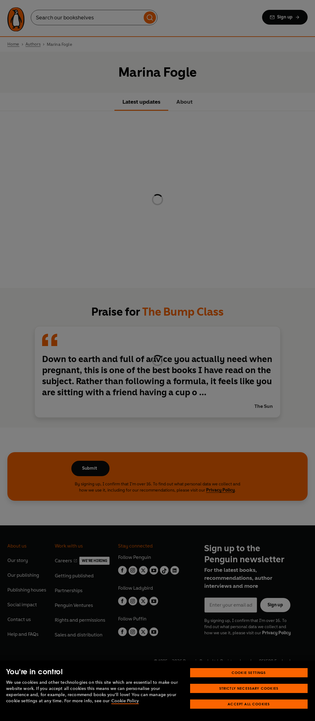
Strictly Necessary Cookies (249, 688)
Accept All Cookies (249, 704)
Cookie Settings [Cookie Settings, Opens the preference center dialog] (249, 672)
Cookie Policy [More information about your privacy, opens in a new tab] (125, 700)
